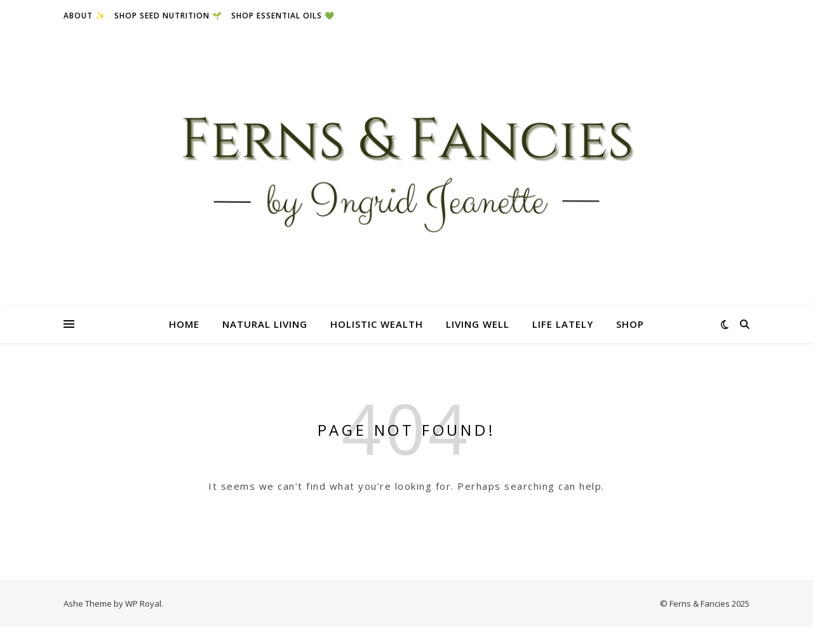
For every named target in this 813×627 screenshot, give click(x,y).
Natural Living (264, 324)
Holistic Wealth (376, 324)
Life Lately (562, 324)
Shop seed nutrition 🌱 (168, 15)
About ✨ (84, 15)
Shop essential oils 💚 (283, 15)
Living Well (477, 324)
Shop (630, 324)
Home (184, 324)
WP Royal (143, 603)
